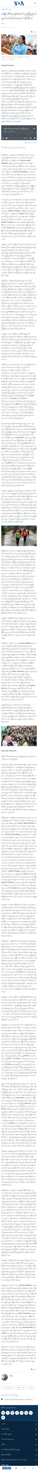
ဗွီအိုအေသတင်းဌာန (10, 131)
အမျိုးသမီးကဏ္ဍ (6, 9)
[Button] (34, 31)
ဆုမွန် (2, 23)
